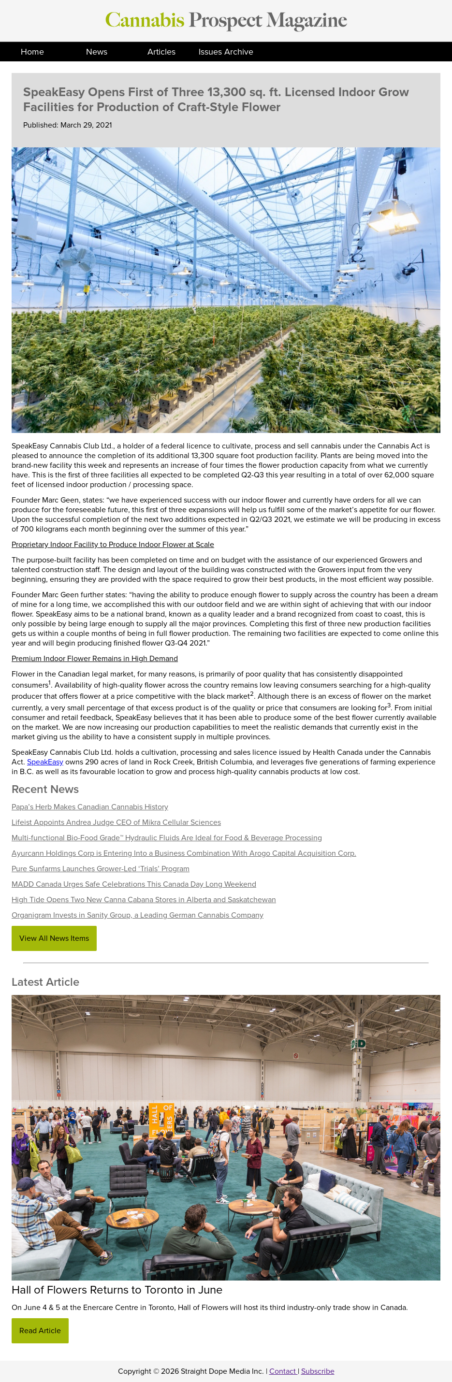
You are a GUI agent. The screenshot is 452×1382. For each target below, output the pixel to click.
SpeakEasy (45, 762)
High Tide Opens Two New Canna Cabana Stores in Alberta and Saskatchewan (144, 900)
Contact (283, 1371)
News (96, 51)
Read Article (40, 1331)
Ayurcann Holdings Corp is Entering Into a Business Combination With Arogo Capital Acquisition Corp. (184, 853)
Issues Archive (226, 51)
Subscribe (318, 1371)
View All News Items (54, 938)
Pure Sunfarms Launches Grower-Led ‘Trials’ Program (101, 869)
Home (32, 51)
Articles (161, 51)
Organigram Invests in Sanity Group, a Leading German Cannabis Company (137, 915)
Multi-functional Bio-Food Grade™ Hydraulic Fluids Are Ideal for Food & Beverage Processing (167, 838)
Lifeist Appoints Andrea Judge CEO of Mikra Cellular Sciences (116, 822)
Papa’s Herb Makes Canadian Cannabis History (90, 807)
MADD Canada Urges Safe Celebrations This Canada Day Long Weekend (134, 884)
